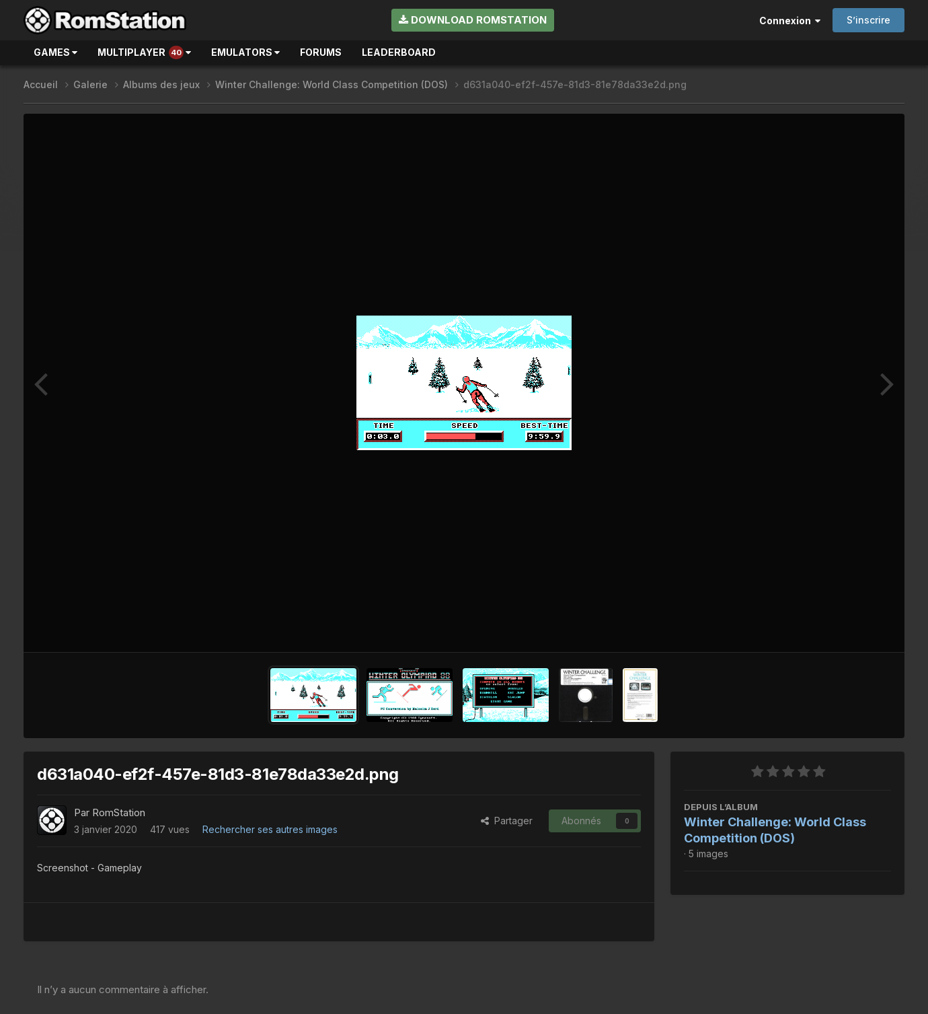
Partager (507, 820)
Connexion (789, 20)
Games (55, 52)
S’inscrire (868, 20)
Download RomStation (473, 19)
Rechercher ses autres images (270, 829)
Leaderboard (399, 52)
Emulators (245, 52)
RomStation (118, 812)
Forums (321, 52)
